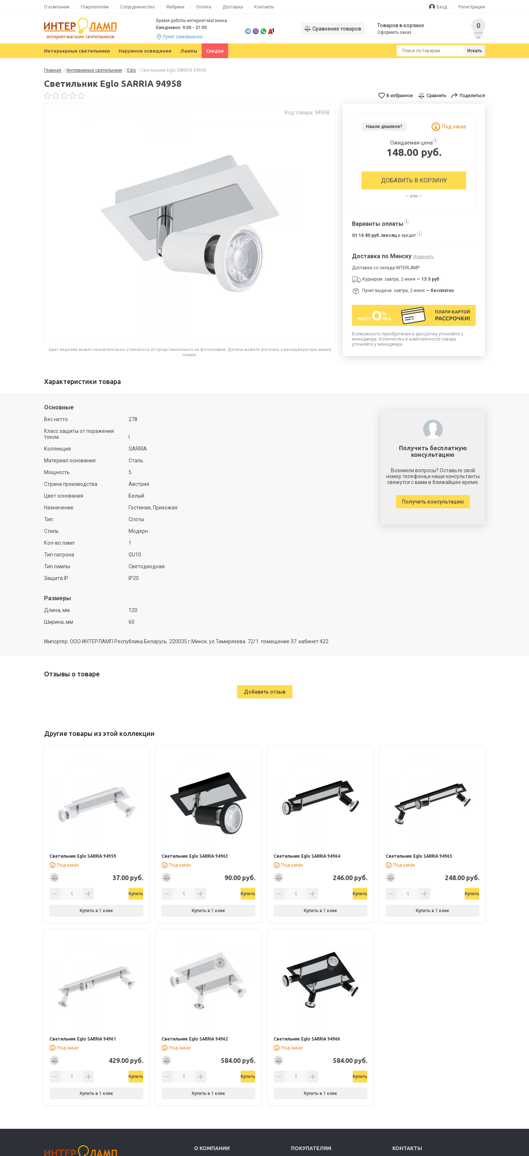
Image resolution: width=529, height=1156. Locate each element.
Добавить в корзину (414, 180)
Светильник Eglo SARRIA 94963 (195, 856)
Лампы (188, 50)
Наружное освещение (145, 50)
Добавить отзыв (264, 692)
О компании (56, 7)
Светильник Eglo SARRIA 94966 (307, 1038)
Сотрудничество (137, 7)
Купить (115, 893)
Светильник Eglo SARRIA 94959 (83, 856)
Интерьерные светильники (77, 50)
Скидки (215, 50)
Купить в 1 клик (96, 910)
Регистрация (471, 7)
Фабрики (175, 7)
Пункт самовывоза (182, 36)
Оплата (203, 7)
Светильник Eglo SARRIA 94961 (83, 1038)
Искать (474, 50)
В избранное (399, 95)
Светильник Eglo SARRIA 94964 (307, 856)
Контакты (264, 7)
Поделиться (472, 95)
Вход (441, 7)
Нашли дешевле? (384, 126)
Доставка (233, 7)
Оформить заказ (395, 32)
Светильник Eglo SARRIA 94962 (195, 1038)
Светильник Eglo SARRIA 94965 (419, 856)
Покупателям (95, 7)
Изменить (423, 256)
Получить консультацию (433, 502)
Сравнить (436, 95)
